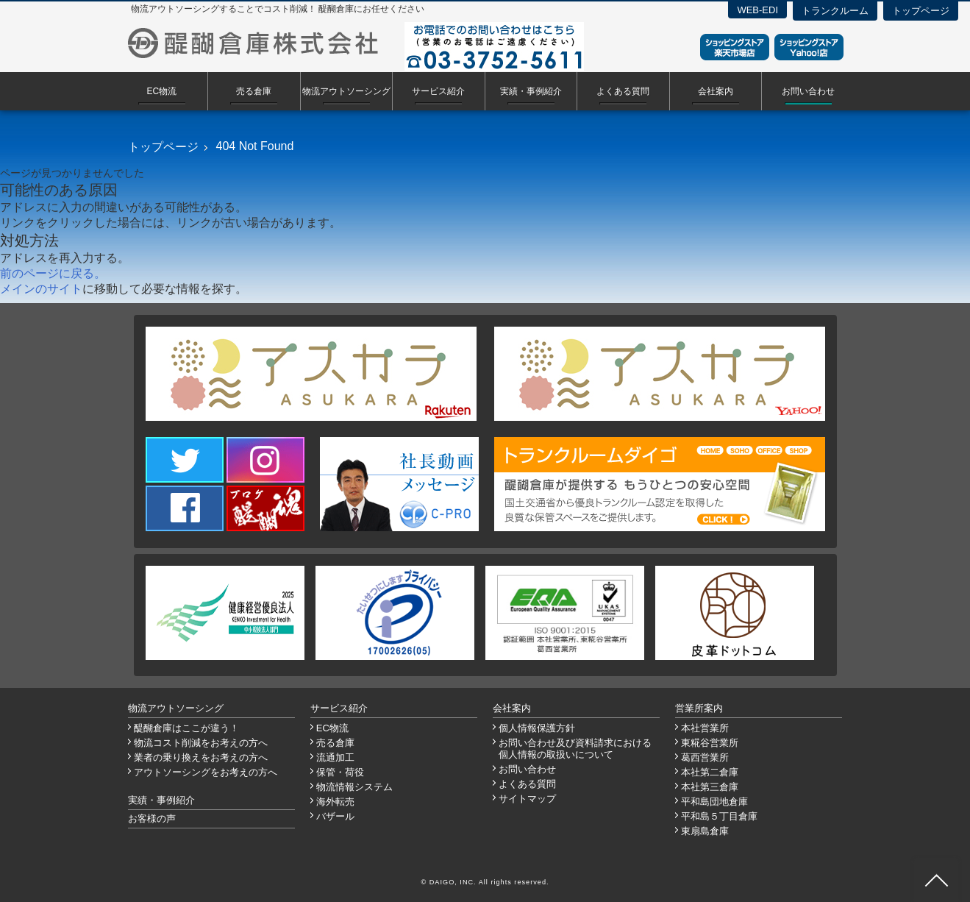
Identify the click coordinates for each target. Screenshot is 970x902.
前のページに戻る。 (53, 273)
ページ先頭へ (936, 880)
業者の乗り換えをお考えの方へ (201, 757)
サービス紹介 (438, 91)
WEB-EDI (757, 9)
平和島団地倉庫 (714, 801)
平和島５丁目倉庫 (719, 816)
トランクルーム (835, 10)
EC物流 (161, 91)
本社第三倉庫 (709, 786)
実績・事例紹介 (531, 91)
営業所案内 (699, 708)
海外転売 (335, 801)
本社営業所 (705, 728)
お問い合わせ (808, 91)
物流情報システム (354, 786)
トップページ (920, 10)
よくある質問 (622, 91)
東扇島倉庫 (705, 831)
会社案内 (715, 91)
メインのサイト (41, 289)
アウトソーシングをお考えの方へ (205, 772)
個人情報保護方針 (537, 728)
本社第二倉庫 (709, 772)
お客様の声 (152, 818)
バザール (335, 816)
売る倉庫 (253, 91)
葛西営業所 (705, 757)
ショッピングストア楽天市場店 (734, 47)
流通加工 (335, 757)
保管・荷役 (340, 772)
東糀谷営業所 (709, 742)
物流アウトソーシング (346, 91)
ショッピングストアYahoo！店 (809, 47)
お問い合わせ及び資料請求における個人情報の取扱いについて (575, 748)
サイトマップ (527, 798)
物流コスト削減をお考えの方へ (201, 742)
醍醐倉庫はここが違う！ (186, 728)
